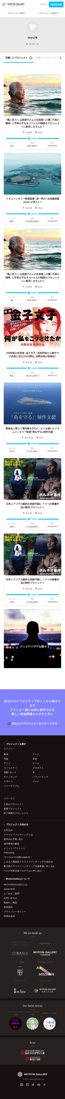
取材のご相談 (10, 902)
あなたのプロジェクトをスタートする (32, 723)
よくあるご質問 (11, 893)
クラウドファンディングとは (18, 834)
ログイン (44, 4)
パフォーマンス (40, 776)
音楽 (34, 758)
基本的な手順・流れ (13, 839)
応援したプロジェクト (19, 58)
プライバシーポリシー (15, 911)
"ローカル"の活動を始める (17, 857)
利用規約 (8, 907)
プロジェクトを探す (16, 13)
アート (35, 754)
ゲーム (35, 763)
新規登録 (56, 4)
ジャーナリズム (11, 785)
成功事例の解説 (11, 843)
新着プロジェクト (13, 808)
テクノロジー (10, 776)
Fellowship (9, 852)
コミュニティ (10, 767)
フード (35, 781)
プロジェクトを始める (48, 13)
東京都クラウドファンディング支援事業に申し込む (29, 866)
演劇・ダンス (10, 772)
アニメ (7, 763)
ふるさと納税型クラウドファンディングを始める (28, 861)
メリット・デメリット (14, 848)
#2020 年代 (9, 889)
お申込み (8, 830)
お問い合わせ (10, 898)
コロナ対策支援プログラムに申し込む (23, 870)
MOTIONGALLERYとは (15, 884)
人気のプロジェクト (14, 804)
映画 (6, 754)
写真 (6, 758)
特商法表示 (9, 916)
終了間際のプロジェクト (16, 813)
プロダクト (38, 767)
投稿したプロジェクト (49, 58)
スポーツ (8, 781)
